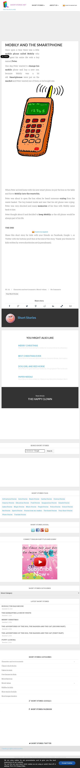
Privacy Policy (21, 766)
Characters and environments (24, 290)
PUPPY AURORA (9, 640)
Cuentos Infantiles (70, 5)
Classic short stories (9, 666)
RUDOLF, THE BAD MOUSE (13, 606)
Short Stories (38, 5)
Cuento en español (41, 232)
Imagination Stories (49, 503)
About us (54, 5)
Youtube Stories (20, 515)
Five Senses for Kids (9, 674)
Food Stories (35, 503)
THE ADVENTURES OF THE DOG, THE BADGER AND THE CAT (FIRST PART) (33, 633)
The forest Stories (50, 511)
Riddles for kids (7, 687)
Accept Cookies (67, 763)
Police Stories (55, 507)
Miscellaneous (7, 679)
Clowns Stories (59, 499)
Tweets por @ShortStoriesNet (12, 749)
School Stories (67, 507)
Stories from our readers (33, 511)
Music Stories (31, 507)
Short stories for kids (9, 692)
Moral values (41, 290)
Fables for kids (7, 670)
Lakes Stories (7, 507)
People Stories (43, 507)
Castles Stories (46, 499)
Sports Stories (17, 511)
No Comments (56, 290)
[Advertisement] (40, 25)
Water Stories (7, 515)
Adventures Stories (9, 499)
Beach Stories (34, 499)
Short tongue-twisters (9, 696)
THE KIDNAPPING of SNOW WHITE (16, 613)
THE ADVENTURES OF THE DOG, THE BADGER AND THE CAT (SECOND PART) (34, 626)
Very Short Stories (12, 294)
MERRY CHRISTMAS (10, 620)
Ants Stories (22, 499)
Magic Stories (19, 507)
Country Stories (8, 503)
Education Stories (22, 503)
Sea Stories (6, 511)
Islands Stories (63, 503)
